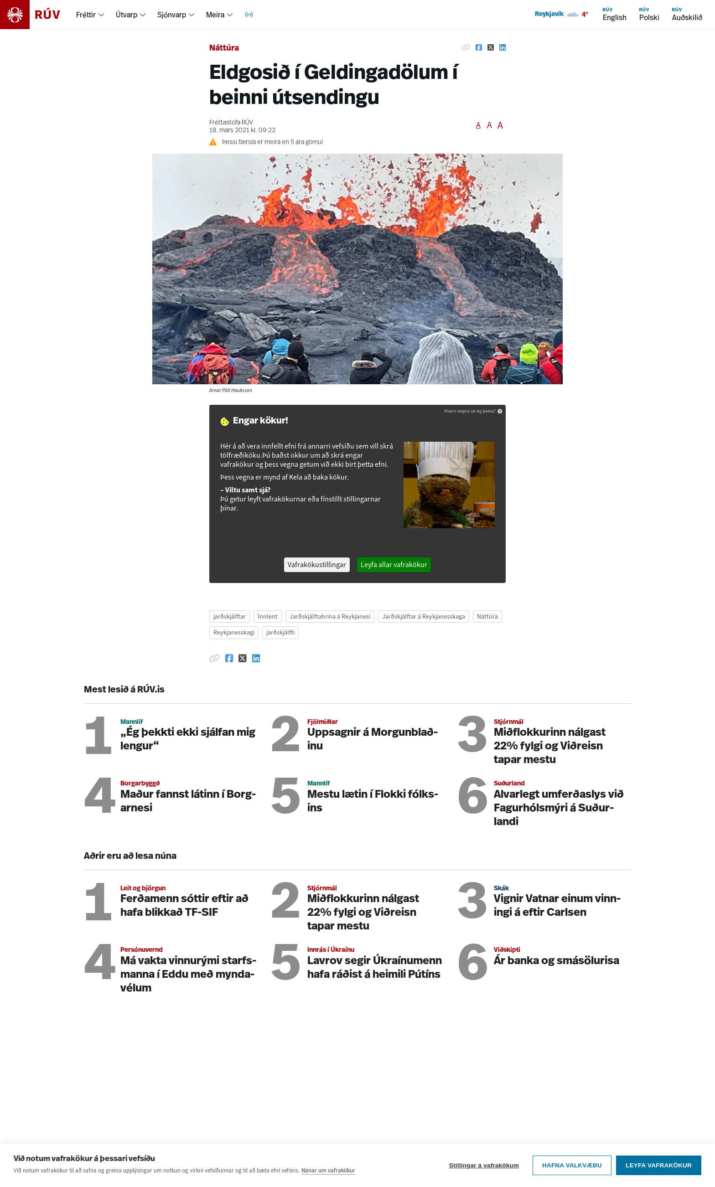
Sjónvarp (171, 14)
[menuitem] (90, 14)
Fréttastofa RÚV (231, 122)
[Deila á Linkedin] (502, 47)
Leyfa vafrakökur (659, 1165)
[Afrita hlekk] (466, 47)
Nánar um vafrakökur (328, 1171)
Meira (215, 14)
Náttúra (224, 48)
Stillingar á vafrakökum (484, 1165)
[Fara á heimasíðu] (38, 14)
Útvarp (126, 14)
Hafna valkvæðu (572, 1165)
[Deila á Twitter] (490, 47)
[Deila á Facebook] (479, 47)
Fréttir (86, 14)
